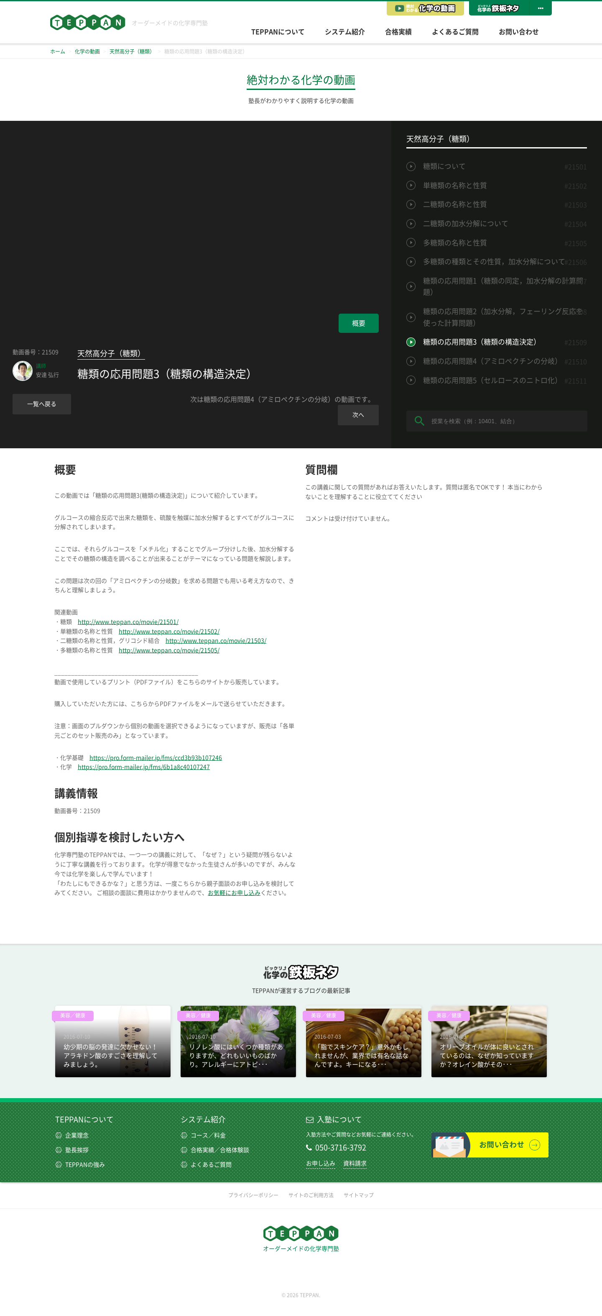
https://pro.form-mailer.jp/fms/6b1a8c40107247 (144, 767)
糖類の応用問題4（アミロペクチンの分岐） (492, 361)
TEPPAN (87, 22)
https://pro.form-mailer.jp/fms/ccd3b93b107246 (155, 758)
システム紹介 (345, 31)
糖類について (444, 166)
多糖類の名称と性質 (455, 242)
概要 (358, 323)
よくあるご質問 (455, 31)
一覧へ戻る (41, 404)
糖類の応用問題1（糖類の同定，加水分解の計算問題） (503, 286)
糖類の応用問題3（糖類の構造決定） (482, 341)
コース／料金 (203, 1135)
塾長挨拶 (72, 1150)
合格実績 (398, 31)
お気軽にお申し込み (234, 893)
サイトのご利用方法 (311, 1195)
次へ (358, 415)
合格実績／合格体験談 (215, 1150)
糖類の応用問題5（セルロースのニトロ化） (492, 380)
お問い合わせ (519, 31)
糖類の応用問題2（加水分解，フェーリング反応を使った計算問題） (503, 317)
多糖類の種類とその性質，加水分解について (494, 261)
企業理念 (72, 1135)
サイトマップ (359, 1195)
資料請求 (355, 1163)
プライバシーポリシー (253, 1195)
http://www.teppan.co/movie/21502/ (169, 631)
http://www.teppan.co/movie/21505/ (169, 650)
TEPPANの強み (80, 1165)
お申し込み (320, 1163)
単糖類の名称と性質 (455, 185)
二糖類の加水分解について (465, 223)
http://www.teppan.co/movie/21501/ (128, 622)
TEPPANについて (278, 31)
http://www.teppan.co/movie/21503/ (216, 641)
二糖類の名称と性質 (455, 204)
